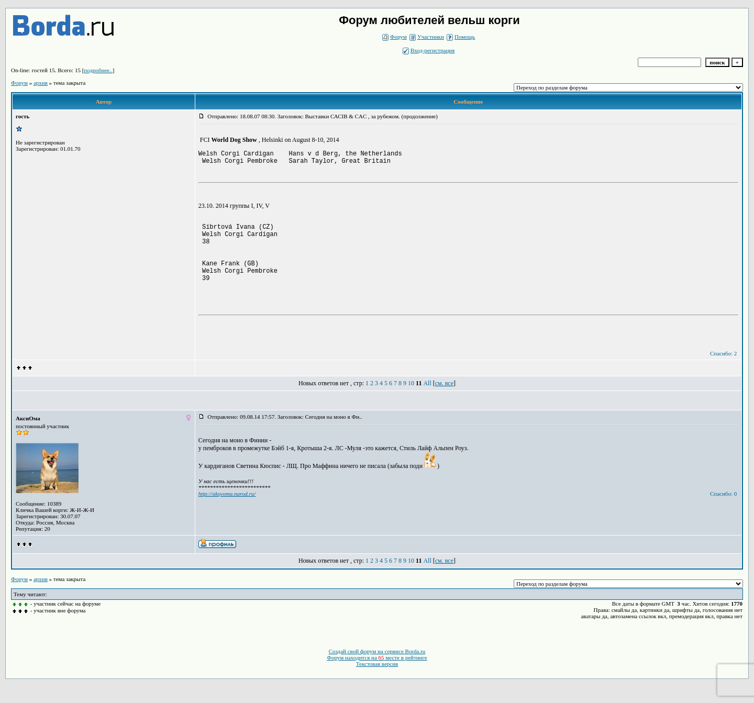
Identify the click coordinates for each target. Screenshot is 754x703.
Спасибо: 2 (723, 372)
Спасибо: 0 (723, 512)
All (427, 402)
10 (411, 402)
